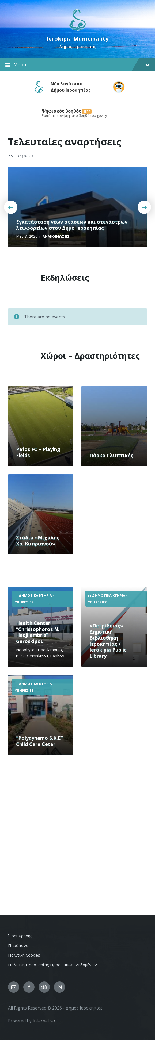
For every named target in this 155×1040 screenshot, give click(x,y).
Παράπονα (18, 945)
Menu (77, 64)
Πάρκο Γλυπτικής (111, 455)
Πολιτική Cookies (24, 955)
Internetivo (44, 1021)
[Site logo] (77, 30)
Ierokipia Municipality (77, 38)
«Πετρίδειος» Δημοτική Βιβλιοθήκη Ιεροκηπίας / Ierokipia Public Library (107, 640)
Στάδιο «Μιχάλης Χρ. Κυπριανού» (37, 540)
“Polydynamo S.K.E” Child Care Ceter (39, 741)
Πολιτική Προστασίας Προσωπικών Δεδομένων (52, 964)
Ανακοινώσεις (56, 236)
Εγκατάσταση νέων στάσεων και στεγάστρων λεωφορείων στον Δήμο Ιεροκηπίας (71, 224)
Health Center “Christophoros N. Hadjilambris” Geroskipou (37, 632)
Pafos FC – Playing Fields (38, 452)
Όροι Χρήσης (20, 935)
